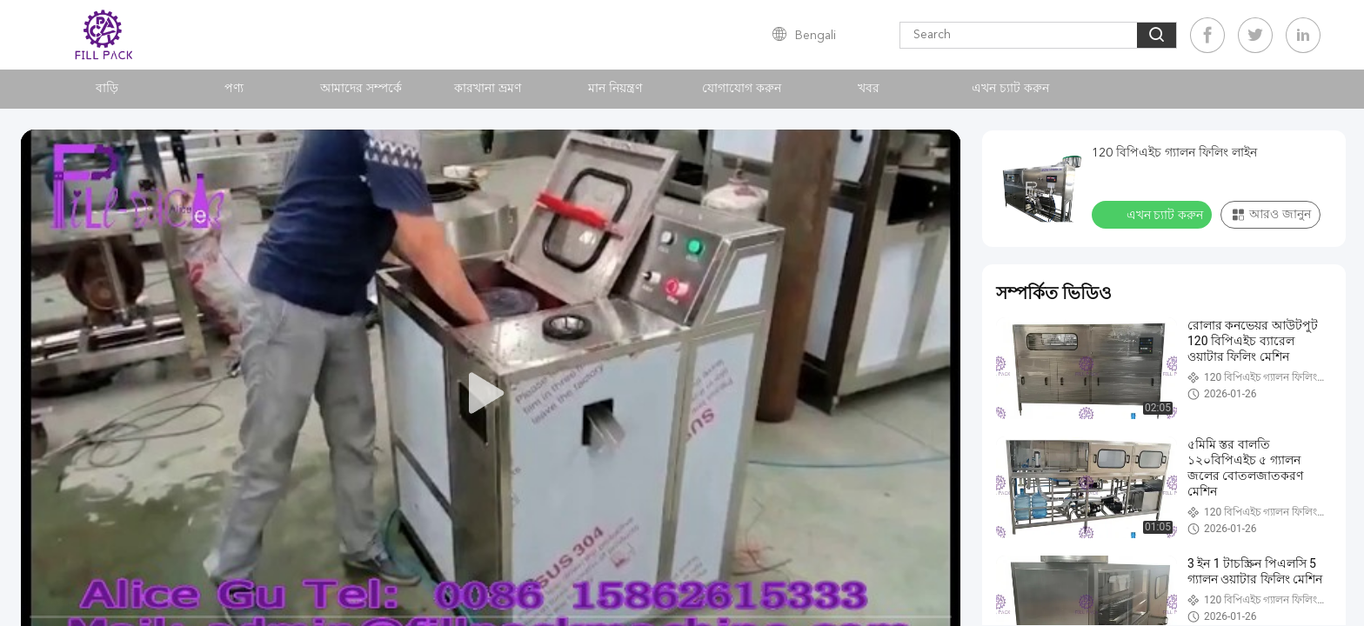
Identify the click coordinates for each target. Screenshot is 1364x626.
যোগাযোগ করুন (741, 89)
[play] (490, 394)
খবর (868, 89)
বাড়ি (107, 89)
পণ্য (234, 89)
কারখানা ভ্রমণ (487, 89)
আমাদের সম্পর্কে (361, 89)
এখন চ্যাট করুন (1010, 89)
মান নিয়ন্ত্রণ (615, 89)
